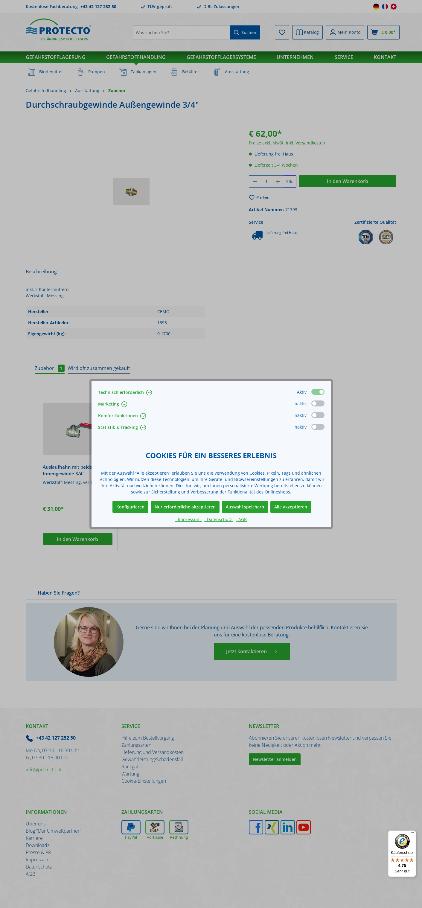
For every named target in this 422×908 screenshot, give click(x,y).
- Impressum (188, 519)
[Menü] (412, 834)
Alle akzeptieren (290, 507)
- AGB (241, 519)
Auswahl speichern (245, 507)
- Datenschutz (218, 519)
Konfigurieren (130, 507)
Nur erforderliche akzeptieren (185, 507)
